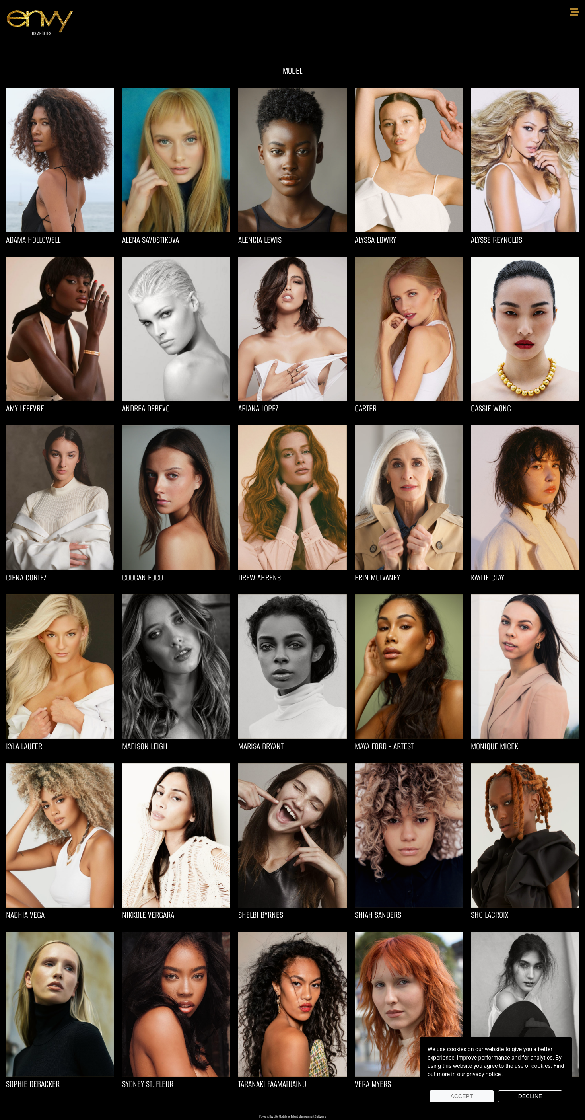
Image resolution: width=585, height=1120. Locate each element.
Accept (462, 1096)
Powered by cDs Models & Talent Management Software (292, 1116)
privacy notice (483, 1074)
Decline (530, 1096)
